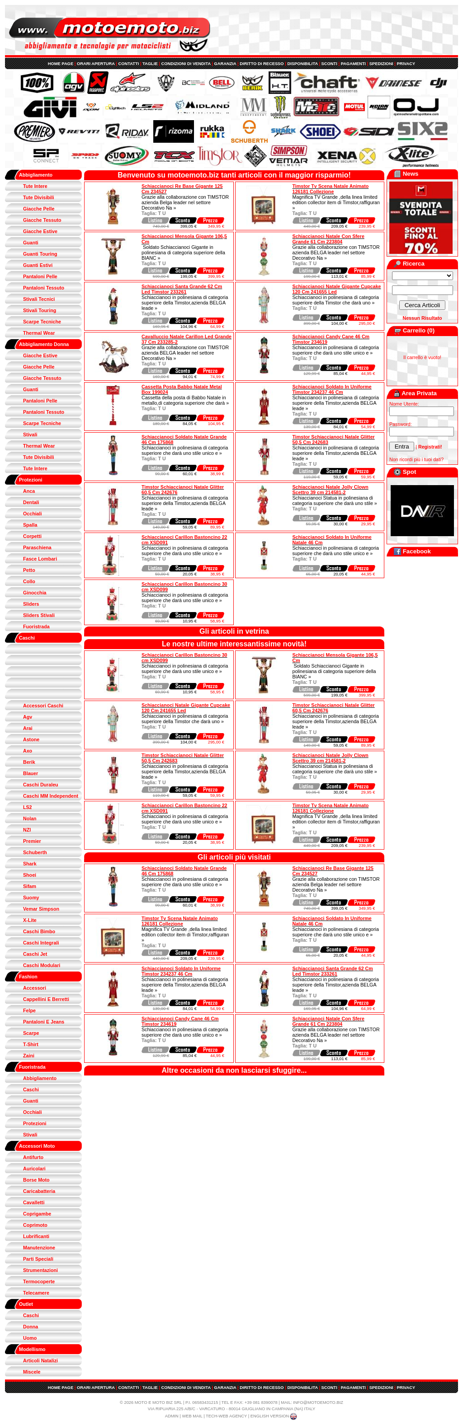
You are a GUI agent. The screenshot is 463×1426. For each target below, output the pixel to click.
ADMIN (172, 1416)
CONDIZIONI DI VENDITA (185, 63)
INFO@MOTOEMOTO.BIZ (318, 1402)
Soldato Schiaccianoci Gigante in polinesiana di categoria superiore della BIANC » (183, 252)
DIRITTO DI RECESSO (261, 63)
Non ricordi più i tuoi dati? (416, 459)
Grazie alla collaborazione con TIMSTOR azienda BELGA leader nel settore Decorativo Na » (336, 252)
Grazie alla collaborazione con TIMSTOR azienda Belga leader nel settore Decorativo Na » (185, 202)
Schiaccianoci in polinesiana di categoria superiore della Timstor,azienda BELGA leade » (185, 303)
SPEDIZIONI (381, 63)
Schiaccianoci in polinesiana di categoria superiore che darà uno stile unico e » (336, 350)
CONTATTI (128, 63)
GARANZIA (225, 63)
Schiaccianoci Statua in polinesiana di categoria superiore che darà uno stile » (335, 500)
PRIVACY (406, 63)
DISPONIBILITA (302, 63)
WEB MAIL (192, 1416)
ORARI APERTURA (96, 63)
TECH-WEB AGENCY (226, 1416)
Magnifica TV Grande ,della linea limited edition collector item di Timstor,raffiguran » (336, 202)
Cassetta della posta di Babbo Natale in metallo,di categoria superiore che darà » (185, 400)
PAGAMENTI (353, 63)
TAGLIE (150, 63)
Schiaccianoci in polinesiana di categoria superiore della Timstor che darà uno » (336, 300)
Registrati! (430, 446)
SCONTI (329, 63)
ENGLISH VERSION (274, 1416)
